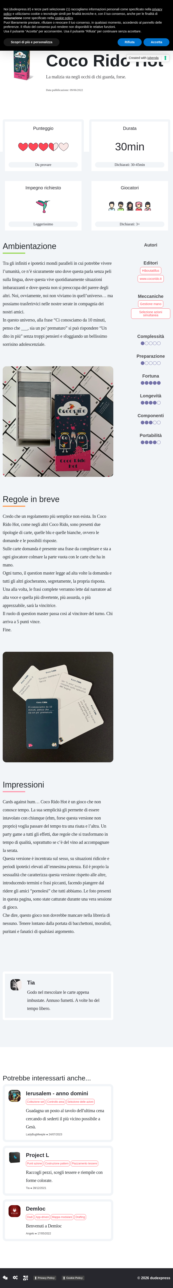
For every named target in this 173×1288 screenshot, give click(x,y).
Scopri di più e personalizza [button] (31, 42)
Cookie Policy (74, 1278)
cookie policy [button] (64, 18)
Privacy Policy (46, 1278)
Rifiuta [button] (130, 42)
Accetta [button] (156, 42)
